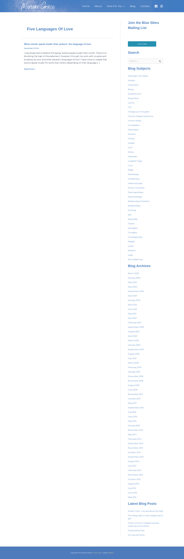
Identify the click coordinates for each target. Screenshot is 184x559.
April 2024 (133, 289)
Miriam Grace (38, 8)
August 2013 (134, 463)
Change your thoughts (139, 114)
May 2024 (133, 284)
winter (131, 248)
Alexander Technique (139, 78)
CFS (130, 109)
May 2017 (132, 405)
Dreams (132, 136)
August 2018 (134, 387)
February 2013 (135, 472)
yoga (130, 257)
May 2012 (132, 499)
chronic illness (135, 122)
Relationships (134, 208)
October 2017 (134, 400)
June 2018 (133, 392)
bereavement (135, 96)
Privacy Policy (97, 553)
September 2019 (136, 351)
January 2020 (135, 347)
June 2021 (133, 311)
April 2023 (133, 298)
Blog (135, 7)
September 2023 (136, 293)
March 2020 (134, 342)
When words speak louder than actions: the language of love (60, 46)
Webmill (111, 553)
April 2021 (133, 320)
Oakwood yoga (135, 185)
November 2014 (136, 432)
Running (132, 212)
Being (131, 91)
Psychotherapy (135, 199)
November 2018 (136, 383)
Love (130, 167)
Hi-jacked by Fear (136, 535)
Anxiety (131, 82)
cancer (131, 105)
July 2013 (132, 468)
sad (129, 216)
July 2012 (132, 490)
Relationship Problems (139, 203)
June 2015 (133, 418)
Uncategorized (135, 239)
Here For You (121, 7)
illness (131, 154)
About (105, 7)
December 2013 (136, 445)
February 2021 (135, 324)
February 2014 (135, 441)
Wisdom (132, 252)
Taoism (131, 225)
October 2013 (134, 454)
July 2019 (132, 360)
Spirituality (133, 221)
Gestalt (131, 145)
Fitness (131, 140)
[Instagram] (161, 7)
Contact (146, 7)
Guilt (130, 149)
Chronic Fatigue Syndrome (141, 118)
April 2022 (133, 306)
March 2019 (133, 365)
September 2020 (136, 329)
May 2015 (132, 423)
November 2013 (136, 450)
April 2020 (133, 338)
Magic (131, 172)
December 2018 (136, 378)
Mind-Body (133, 176)
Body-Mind (133, 100)
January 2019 (134, 374)
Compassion (134, 127)
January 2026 (134, 280)
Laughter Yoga (135, 163)
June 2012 (133, 494)
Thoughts (133, 234)
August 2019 (134, 356)
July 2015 (132, 414)
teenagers (133, 230)
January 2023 (135, 302)
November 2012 (136, 477)
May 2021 (132, 315)
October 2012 (134, 481)
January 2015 (134, 427)
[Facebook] (156, 7)
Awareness (133, 87)
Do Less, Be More (136, 540)
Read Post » (30, 71)
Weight (131, 243)
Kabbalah (132, 158)
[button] (128, 7)
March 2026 (134, 275)
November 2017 (136, 396)
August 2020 (134, 333)
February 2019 (135, 369)
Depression (133, 131)
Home (94, 7)
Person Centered (136, 190)
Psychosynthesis (136, 194)
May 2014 (132, 436)
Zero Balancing (135, 261)
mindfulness (134, 181)
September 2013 (136, 459)
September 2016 (136, 409)
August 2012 (134, 486)
